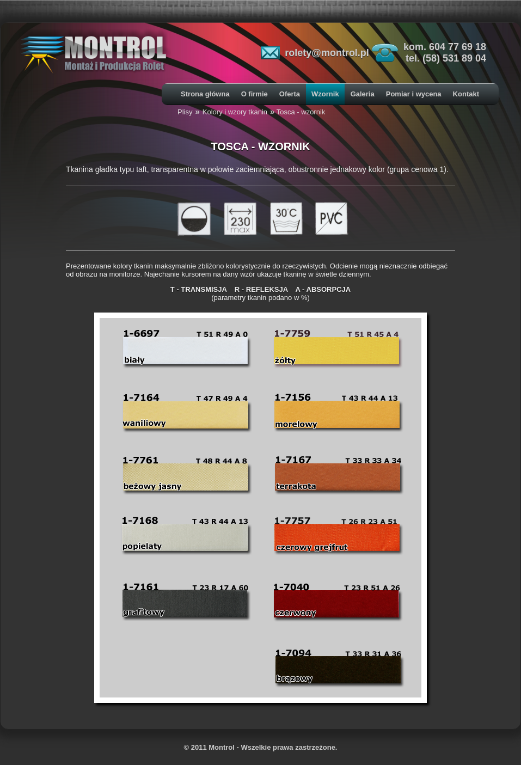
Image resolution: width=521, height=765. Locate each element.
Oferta (289, 94)
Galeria (363, 94)
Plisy (184, 112)
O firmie (254, 94)
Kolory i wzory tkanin (235, 112)
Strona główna (205, 94)
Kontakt (466, 94)
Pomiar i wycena (414, 94)
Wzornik (325, 94)
